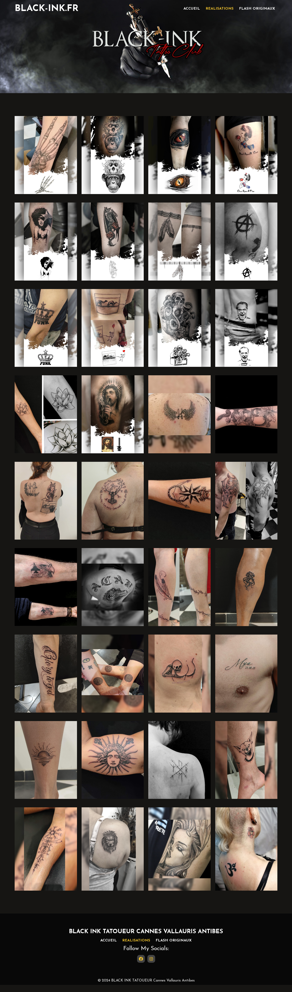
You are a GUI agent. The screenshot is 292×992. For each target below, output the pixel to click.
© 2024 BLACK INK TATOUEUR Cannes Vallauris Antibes (146, 987)
